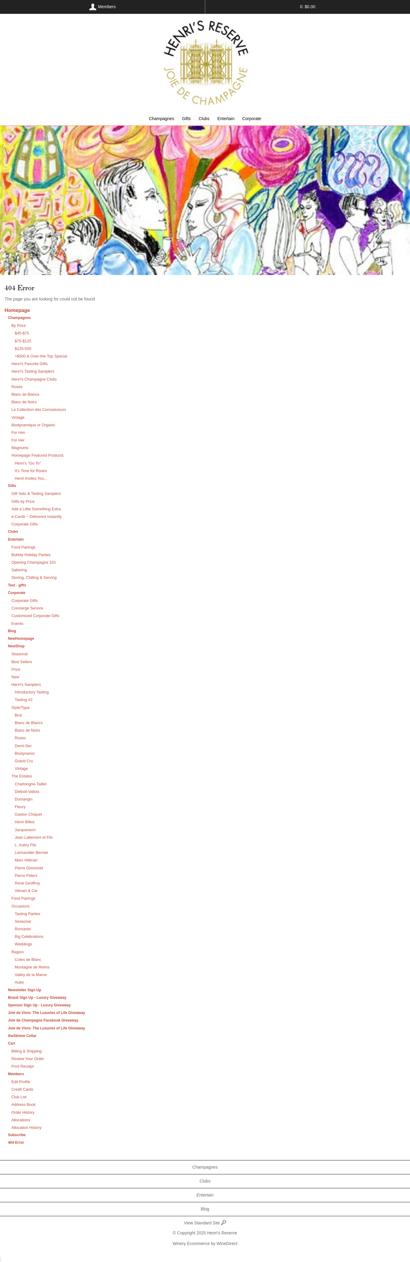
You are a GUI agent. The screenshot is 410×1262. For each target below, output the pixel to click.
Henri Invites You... (31, 478)
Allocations (20, 1120)
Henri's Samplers (26, 684)
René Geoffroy (27, 883)
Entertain (225, 118)
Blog (12, 631)
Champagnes (161, 118)
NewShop (16, 646)
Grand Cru (24, 761)
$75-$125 (23, 341)
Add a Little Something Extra (36, 509)
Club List (18, 1097)
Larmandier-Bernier (32, 852)
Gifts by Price (22, 501)
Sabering (19, 570)
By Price (18, 325)
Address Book (23, 1104)
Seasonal (19, 654)
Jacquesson (25, 829)
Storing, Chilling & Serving (33, 577)
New (15, 677)
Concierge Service (27, 608)
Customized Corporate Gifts (35, 615)
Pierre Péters (26, 875)
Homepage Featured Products (37, 455)
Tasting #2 (23, 699)
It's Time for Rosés (31, 470)
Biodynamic (25, 753)
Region (17, 952)
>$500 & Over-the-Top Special (41, 356)
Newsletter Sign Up (24, 990)
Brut (18, 715)
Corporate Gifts (24, 524)
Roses (20, 738)
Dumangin (23, 799)
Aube (19, 982)
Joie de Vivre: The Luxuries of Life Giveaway (46, 1013)
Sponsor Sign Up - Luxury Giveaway (39, 1005)
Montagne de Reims (32, 967)
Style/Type (20, 707)
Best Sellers (21, 662)
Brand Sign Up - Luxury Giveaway (37, 997)
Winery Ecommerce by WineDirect (205, 1243)
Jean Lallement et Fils (34, 837)
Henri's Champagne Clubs (33, 379)
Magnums (19, 447)
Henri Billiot (25, 822)
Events (17, 623)
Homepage (17, 310)
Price (15, 669)
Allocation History (26, 1127)
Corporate (251, 118)
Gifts (186, 118)
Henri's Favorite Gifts (29, 363)
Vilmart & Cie (26, 890)
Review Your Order (27, 1058)
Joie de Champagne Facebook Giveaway (43, 1020)
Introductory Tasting (32, 692)
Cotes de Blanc (28, 959)
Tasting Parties (27, 913)
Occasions (20, 906)
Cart (11, 1043)
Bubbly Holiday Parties (30, 554)
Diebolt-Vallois (27, 791)
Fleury (20, 806)
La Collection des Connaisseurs (38, 409)
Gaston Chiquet (28, 814)
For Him (18, 432)
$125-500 (23, 348)
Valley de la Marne (31, 974)
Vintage (17, 417)
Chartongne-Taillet (30, 784)
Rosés (16, 386)
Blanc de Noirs (23, 402)
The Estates (21, 776)
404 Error (16, 1142)
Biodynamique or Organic (33, 425)
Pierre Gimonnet (29, 868)
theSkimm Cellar (22, 1036)
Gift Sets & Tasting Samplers (36, 493)
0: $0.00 (308, 6)
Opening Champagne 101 (33, 562)
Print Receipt (22, 1066)
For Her (17, 440)
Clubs (204, 118)
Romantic (23, 929)
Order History (22, 1112)
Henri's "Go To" (28, 463)
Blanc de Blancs (25, 394)
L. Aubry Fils (25, 845)
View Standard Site (205, 1223)
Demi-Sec (23, 745)
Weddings (23, 944)
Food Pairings (23, 547)
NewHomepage (21, 638)
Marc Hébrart (26, 860)
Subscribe (17, 1135)
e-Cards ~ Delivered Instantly (36, 516)
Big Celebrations (29, 936)
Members (16, 1074)
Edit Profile (20, 1081)
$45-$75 (22, 333)
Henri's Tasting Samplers (32, 371)
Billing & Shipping (26, 1051)
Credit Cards (22, 1089)
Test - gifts (17, 585)
